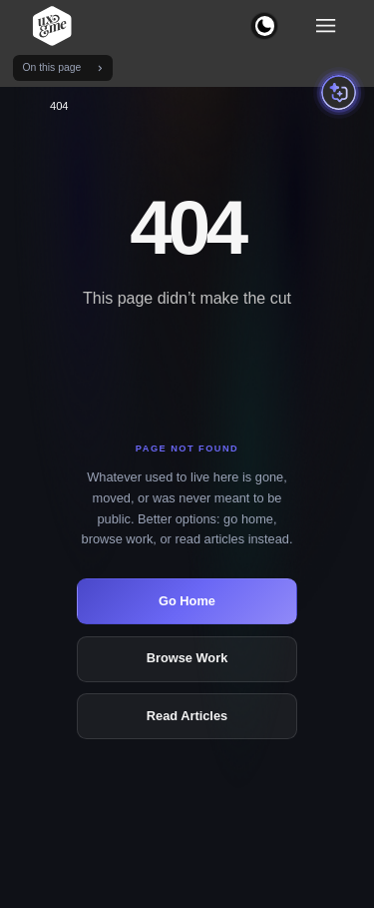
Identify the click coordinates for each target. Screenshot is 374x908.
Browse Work (187, 657)
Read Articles (187, 715)
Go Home (187, 600)
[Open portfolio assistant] (338, 92)
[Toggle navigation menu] (326, 26)
